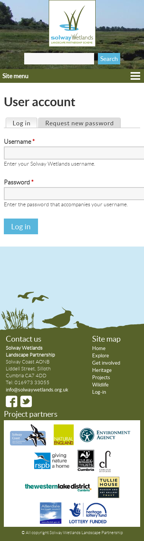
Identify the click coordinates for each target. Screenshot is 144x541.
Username (19, 141)
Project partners (31, 414)
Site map (106, 339)
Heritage (102, 370)
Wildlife (100, 385)
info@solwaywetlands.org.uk (37, 390)
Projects (101, 377)
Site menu (15, 75)
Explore (100, 355)
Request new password (79, 123)
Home (99, 348)
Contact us (23, 339)
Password (18, 182)
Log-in (99, 392)
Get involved (106, 363)
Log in (25, 122)
